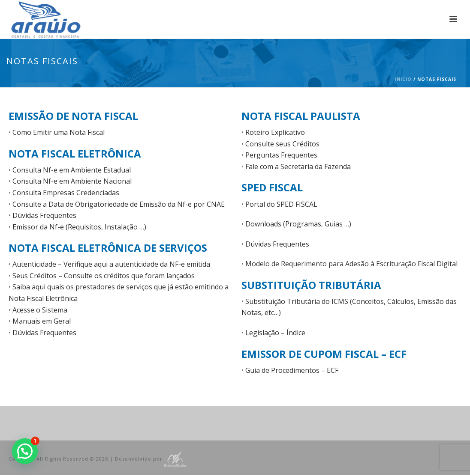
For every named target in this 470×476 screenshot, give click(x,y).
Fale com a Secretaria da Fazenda (298, 166)
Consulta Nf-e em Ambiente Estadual (71, 170)
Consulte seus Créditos (282, 144)
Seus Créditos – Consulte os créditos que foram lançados (103, 275)
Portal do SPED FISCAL (281, 204)
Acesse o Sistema (39, 310)
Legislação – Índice (275, 332)
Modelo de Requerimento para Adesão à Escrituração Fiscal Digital (351, 263)
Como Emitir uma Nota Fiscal (58, 132)
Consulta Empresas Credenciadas (65, 192)
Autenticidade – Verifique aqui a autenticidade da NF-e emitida (111, 264)
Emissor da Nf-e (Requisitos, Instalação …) (79, 227)
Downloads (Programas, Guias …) (298, 224)
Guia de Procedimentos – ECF (291, 370)
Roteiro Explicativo (275, 132)
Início (403, 79)
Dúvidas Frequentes (44, 215)
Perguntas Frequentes (281, 155)
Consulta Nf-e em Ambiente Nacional (72, 181)
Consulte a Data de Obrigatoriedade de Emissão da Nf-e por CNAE (118, 204)
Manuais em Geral (41, 321)
